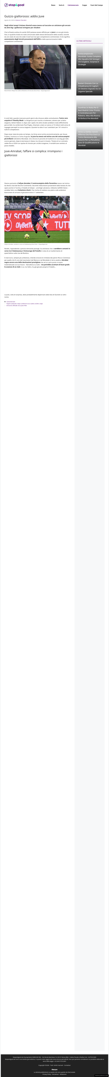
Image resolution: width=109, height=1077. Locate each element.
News (53, 5)
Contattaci (67, 1065)
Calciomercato (73, 5)
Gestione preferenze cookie (101, 1075)
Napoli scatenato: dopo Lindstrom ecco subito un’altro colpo (24, 303)
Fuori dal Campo (96, 5)
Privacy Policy (47, 1074)
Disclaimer (55, 1074)
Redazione (63, 1074)
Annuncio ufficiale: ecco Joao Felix (16, 305)
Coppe (84, 5)
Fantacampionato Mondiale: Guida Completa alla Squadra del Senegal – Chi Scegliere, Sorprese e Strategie (89, 59)
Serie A (61, 5)
